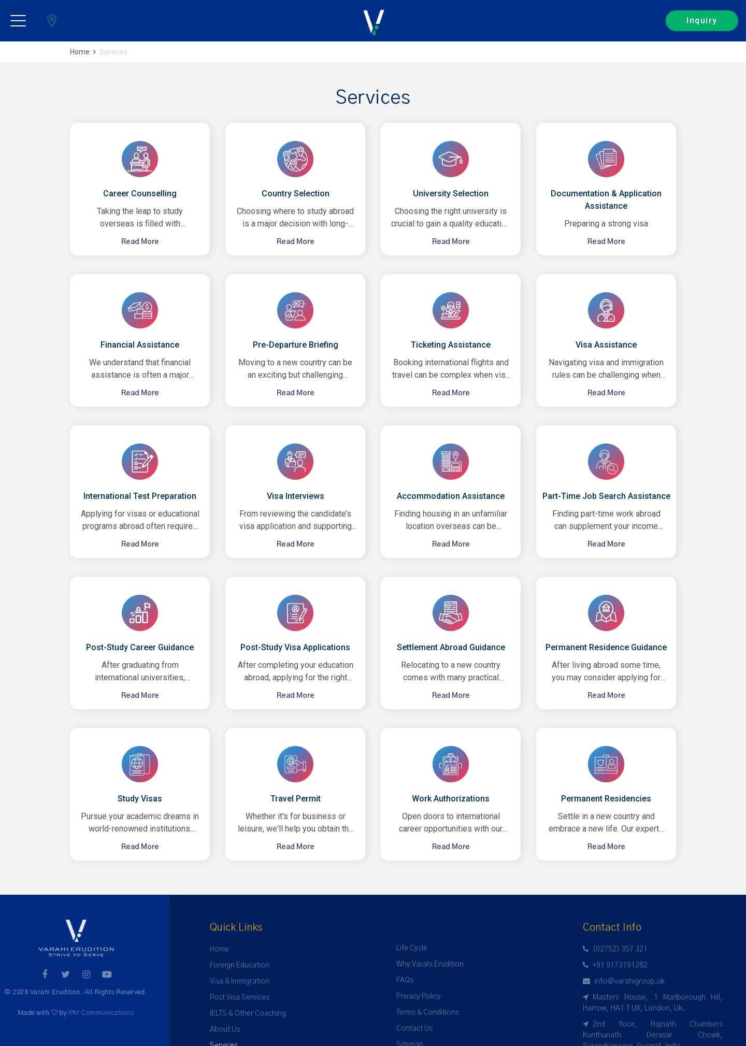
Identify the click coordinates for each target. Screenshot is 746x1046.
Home (80, 52)
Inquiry (702, 20)
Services (113, 52)
